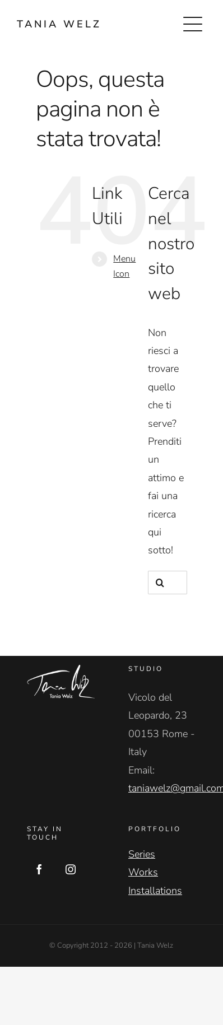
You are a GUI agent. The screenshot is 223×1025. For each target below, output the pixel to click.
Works (143, 872)
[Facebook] (39, 869)
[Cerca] (159, 582)
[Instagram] (70, 869)
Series (141, 854)
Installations (155, 890)
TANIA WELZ (59, 24)
